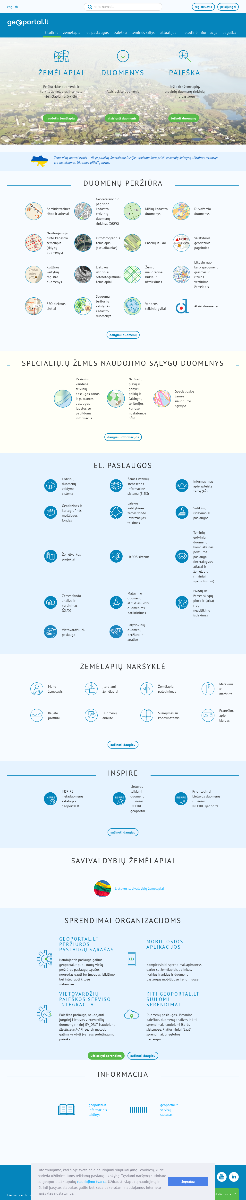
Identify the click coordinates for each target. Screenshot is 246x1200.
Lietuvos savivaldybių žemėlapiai (139, 888)
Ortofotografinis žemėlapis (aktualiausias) (108, 243)
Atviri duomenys (206, 306)
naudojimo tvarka (91, 1181)
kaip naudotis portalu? (219, 1194)
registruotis (203, 7)
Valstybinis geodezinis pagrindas (202, 243)
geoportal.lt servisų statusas (169, 1110)
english (12, 7)
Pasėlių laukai (155, 243)
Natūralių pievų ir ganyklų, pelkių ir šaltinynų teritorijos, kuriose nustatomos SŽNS (137, 398)
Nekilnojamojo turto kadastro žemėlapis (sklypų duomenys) (57, 243)
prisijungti (228, 7)
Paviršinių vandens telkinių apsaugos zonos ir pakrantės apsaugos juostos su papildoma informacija (88, 398)
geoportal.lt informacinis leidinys (98, 1110)
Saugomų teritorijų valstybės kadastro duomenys (103, 306)
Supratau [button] (188, 1181)
